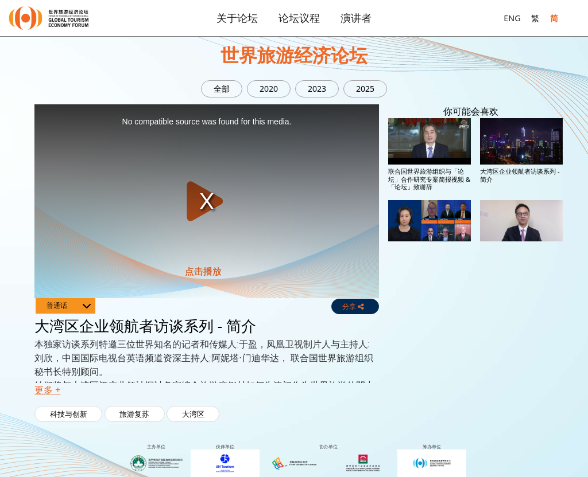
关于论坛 (237, 18)
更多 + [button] (47, 390)
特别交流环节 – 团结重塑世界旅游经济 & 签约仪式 (429, 257)
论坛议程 (299, 18)
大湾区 (193, 414)
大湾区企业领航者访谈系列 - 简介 (520, 175)
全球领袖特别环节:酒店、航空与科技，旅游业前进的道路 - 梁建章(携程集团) (429, 433)
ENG (512, 18)
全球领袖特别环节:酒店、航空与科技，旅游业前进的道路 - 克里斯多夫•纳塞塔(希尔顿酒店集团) (521, 346)
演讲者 (356, 18)
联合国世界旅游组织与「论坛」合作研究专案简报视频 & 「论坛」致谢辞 (429, 179)
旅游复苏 (134, 414)
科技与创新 (68, 414)
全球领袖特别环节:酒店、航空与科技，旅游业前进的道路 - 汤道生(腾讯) (521, 261)
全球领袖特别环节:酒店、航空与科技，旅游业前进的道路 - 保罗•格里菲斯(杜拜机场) (429, 343)
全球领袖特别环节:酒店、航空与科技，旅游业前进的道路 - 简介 (521, 433)
